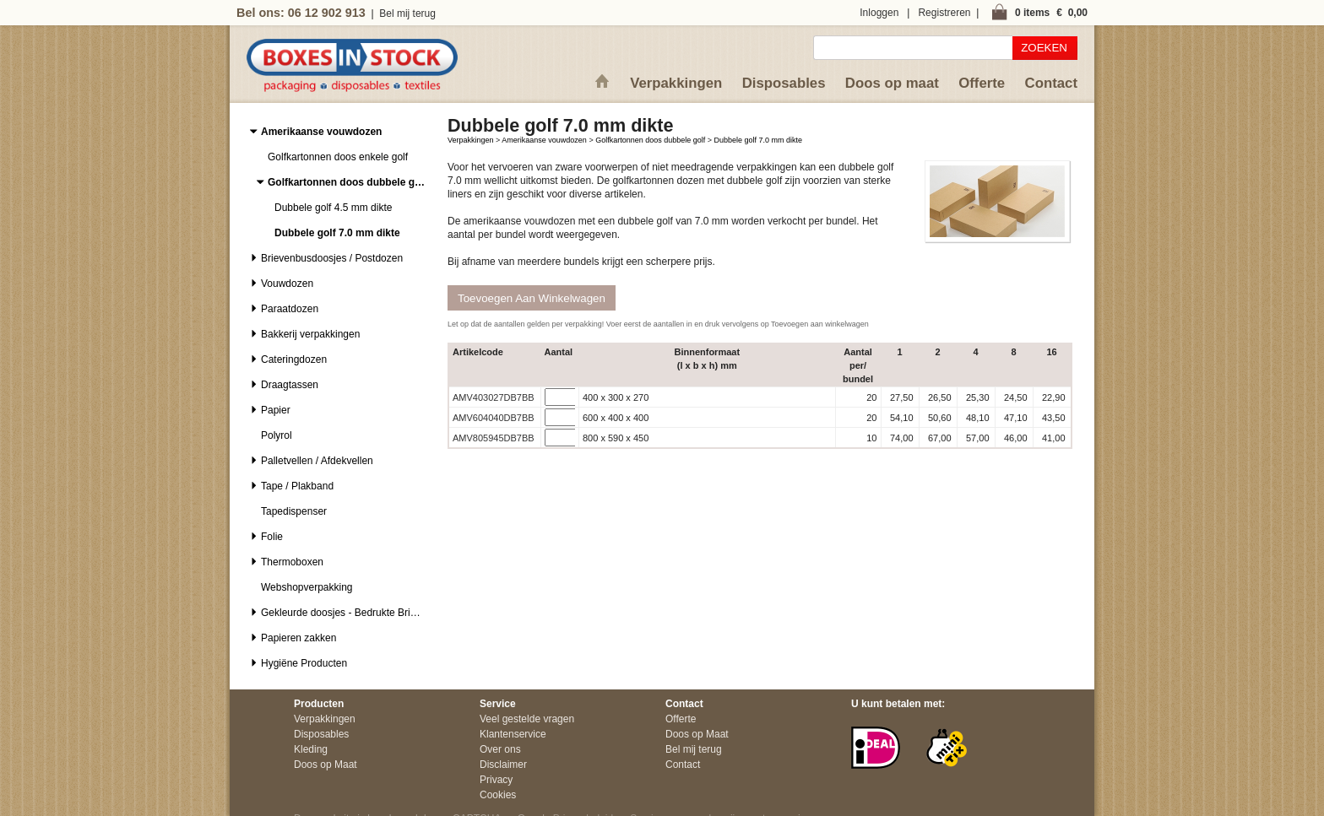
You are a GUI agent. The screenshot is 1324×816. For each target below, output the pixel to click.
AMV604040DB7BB (493, 418)
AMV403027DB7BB (493, 397)
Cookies (498, 795)
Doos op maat (892, 83)
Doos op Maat (325, 764)
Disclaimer (503, 764)
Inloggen (879, 13)
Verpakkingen (676, 83)
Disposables (784, 83)
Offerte (981, 83)
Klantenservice (513, 734)
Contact (1051, 83)
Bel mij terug (407, 13)
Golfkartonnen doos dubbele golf (650, 140)
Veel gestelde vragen (527, 719)
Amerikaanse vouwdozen (544, 140)
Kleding (311, 749)
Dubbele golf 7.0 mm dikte (758, 140)
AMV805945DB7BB (493, 438)
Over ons (500, 749)
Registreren (944, 13)
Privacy (496, 780)
